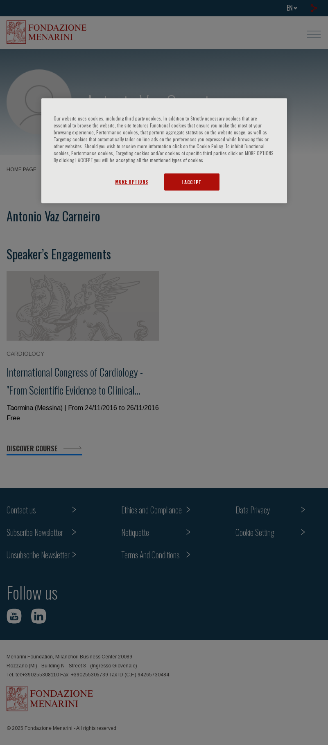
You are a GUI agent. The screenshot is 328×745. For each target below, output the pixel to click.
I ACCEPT (191, 181)
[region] (164, 150)
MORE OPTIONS (131, 181)
